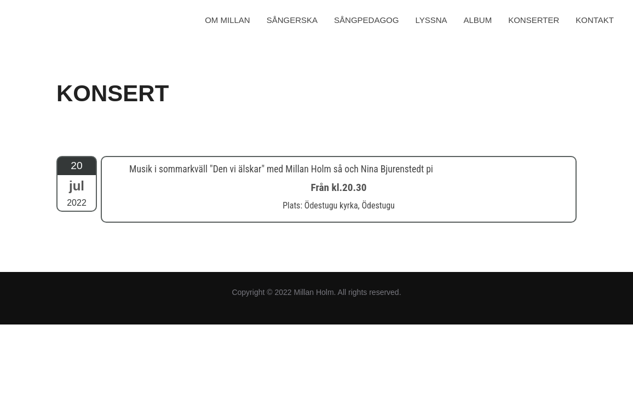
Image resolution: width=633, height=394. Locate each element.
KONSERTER (533, 20)
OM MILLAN (227, 20)
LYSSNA (431, 20)
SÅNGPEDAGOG (366, 20)
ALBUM (478, 20)
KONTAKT (595, 20)
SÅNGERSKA (292, 20)
